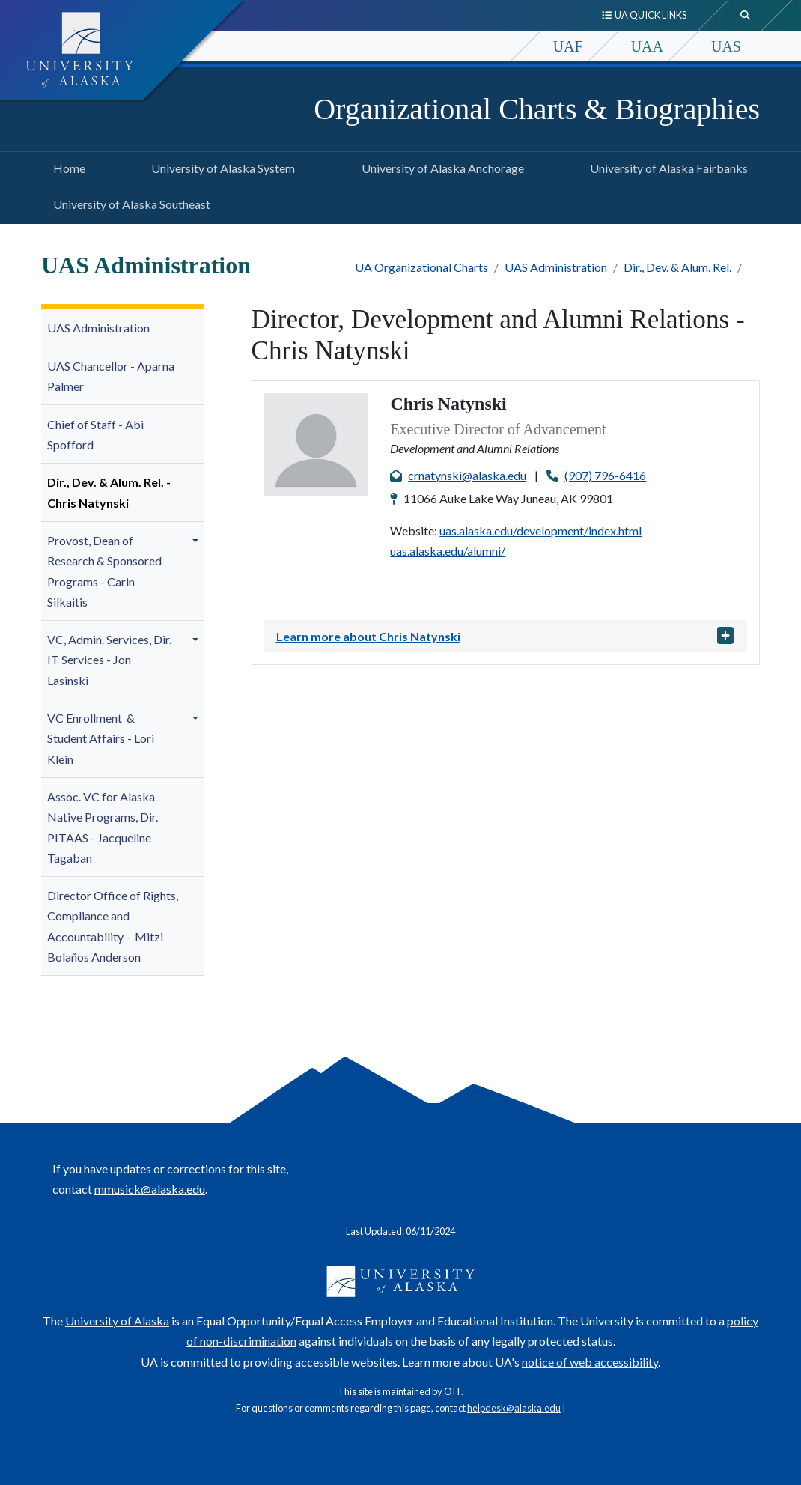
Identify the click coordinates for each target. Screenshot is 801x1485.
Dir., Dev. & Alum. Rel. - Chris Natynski (109, 492)
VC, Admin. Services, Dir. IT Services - (109, 659)
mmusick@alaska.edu (149, 1189)
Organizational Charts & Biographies (537, 109)
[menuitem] (122, 328)
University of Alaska (117, 1321)
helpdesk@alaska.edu (514, 1408)
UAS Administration (556, 267)
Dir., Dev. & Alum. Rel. (677, 267)
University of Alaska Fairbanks (666, 166)
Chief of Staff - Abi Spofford (95, 434)
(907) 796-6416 (605, 475)
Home (66, 166)
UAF (568, 46)
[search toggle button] (745, 15)
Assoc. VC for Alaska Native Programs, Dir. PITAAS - (102, 827)
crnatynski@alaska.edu (467, 475)
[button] (197, 540)
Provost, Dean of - (104, 571)
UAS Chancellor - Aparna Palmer (110, 376)
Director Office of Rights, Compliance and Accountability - (112, 926)
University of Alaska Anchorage (440, 166)
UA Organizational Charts (421, 267)
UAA (647, 46)
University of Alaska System (220, 166)
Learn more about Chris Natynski (368, 636)
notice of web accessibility (590, 1362)
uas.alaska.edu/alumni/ (447, 551)
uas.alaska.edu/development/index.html (540, 530)
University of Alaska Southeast (128, 202)
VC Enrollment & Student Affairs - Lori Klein (100, 738)
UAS (726, 46)
